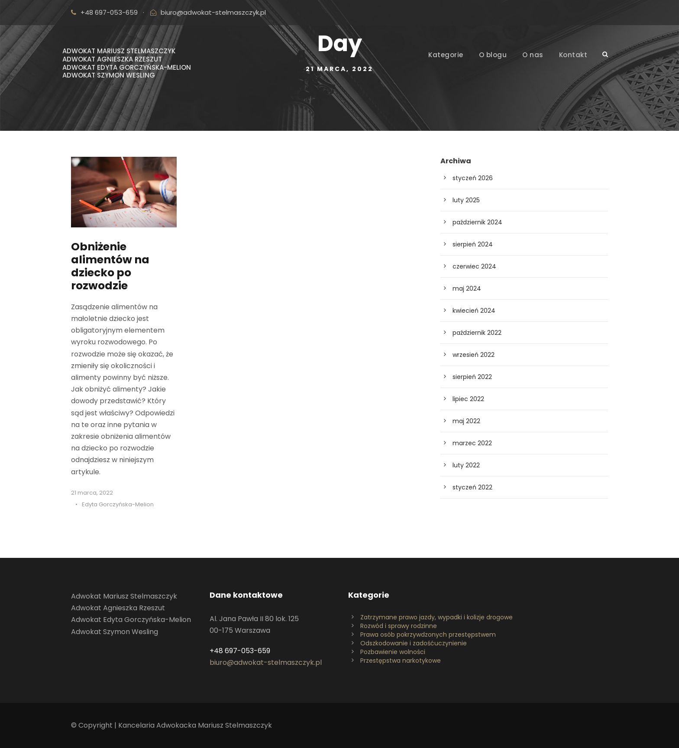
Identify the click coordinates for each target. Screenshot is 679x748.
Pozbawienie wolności (392, 652)
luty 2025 (466, 200)
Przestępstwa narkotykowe (400, 660)
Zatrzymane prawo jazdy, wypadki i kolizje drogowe (436, 617)
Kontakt (573, 54)
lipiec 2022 (468, 399)
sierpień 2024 (473, 244)
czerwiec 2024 (474, 266)
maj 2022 (466, 421)
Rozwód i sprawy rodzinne (398, 626)
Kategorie (445, 54)
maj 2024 (467, 288)
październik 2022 (477, 332)
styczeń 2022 (472, 487)
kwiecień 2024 (474, 310)
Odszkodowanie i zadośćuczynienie (413, 643)
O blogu (493, 54)
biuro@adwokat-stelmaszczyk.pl (213, 12)
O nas (532, 54)
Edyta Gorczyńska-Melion (118, 504)
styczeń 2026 (473, 178)
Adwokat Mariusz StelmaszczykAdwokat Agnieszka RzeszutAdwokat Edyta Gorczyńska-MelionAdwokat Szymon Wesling (126, 63)
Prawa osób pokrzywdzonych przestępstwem (428, 634)
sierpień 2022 (472, 376)
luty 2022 (466, 465)
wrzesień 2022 (474, 354)
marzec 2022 (472, 443)
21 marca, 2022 (92, 493)
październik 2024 (477, 222)
